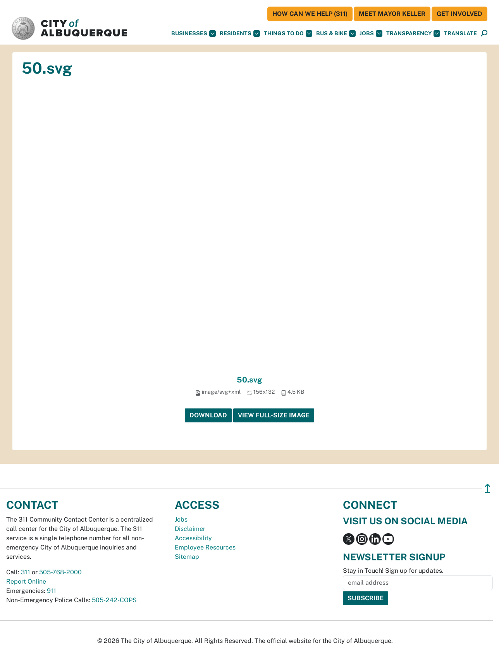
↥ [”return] (487, 488)
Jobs (371, 33)
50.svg (249, 379)
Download (208, 415)
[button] (460, 33)
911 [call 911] (51, 590)
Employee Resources (205, 547)
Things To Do (288, 33)
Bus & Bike (336, 33)
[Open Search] (484, 33)
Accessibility (193, 538)
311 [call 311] (25, 572)
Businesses (193, 33)
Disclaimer (190, 528)
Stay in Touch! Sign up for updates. (393, 570)
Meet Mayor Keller (392, 13)
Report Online (26, 581)
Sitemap (187, 556)
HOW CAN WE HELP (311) (310, 13)
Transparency (413, 33)
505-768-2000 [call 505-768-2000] (60, 572)
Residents (240, 33)
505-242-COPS (114, 600)
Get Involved (459, 13)
